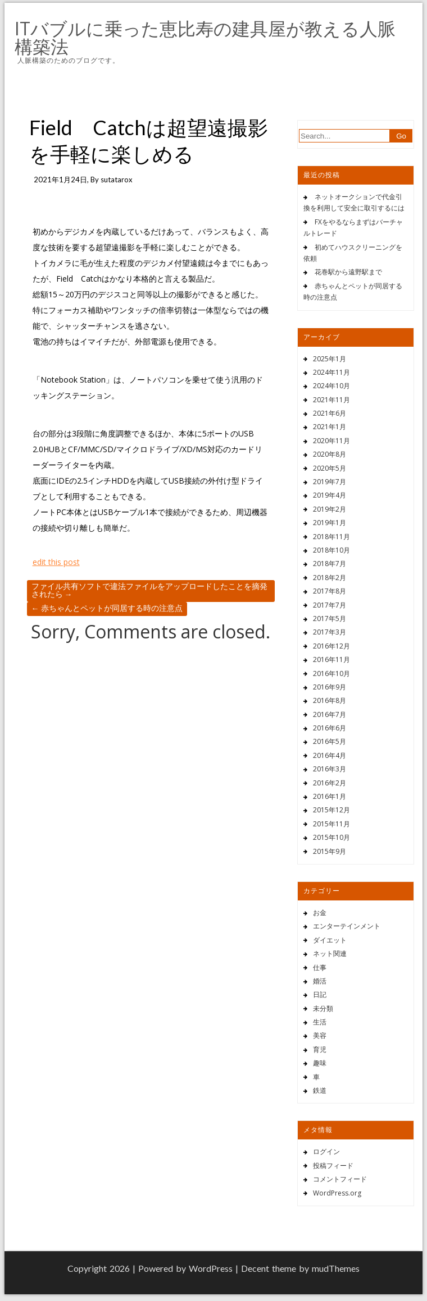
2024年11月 (331, 372)
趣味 (319, 1063)
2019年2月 (329, 509)
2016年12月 (331, 646)
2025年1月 (329, 359)
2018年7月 (329, 563)
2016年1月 (329, 796)
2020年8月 (329, 454)
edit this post (56, 562)
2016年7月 (329, 714)
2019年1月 (329, 522)
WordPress (211, 1268)
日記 (319, 994)
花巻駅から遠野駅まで (348, 272)
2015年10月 (331, 837)
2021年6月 (329, 413)
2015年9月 (329, 851)
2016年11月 (331, 659)
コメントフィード (340, 1179)
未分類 (323, 1008)
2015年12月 (331, 810)
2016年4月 (329, 755)
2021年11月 (331, 399)
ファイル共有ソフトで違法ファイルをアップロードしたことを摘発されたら (149, 590)
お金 (319, 912)
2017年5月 (329, 618)
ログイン (326, 1151)
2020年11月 (331, 440)
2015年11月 (331, 824)
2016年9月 (329, 687)
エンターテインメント (346, 926)
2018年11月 (331, 536)
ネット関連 (330, 953)
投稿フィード (333, 1165)
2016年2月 (329, 783)
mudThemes (336, 1268)
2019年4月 (329, 495)
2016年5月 (329, 741)
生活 (319, 1022)
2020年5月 (329, 468)
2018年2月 (329, 577)
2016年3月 (329, 769)
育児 (319, 1049)
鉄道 (319, 1090)
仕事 (319, 967)
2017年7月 (329, 605)
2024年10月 (331, 385)
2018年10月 (331, 550)
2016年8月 (329, 700)
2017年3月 (329, 632)
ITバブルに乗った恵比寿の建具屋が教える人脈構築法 (205, 38)
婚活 (319, 981)
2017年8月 (329, 591)
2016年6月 (329, 728)
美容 (319, 1035)
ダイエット (330, 940)
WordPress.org (337, 1193)
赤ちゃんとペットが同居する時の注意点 (107, 608)
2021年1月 (329, 426)
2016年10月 (331, 673)
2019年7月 (329, 481)
